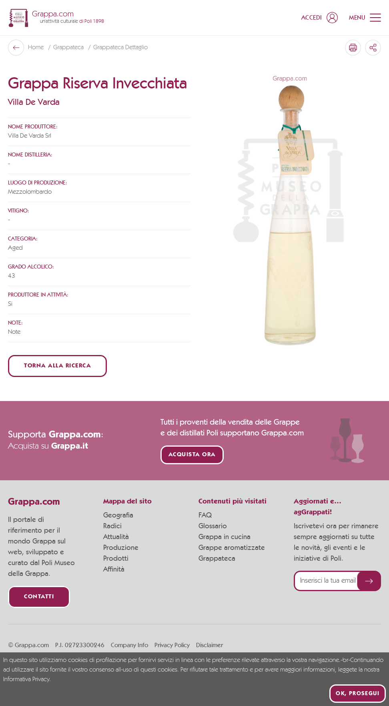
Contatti (39, 597)
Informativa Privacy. (27, 679)
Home (36, 47)
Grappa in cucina (225, 537)
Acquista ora (192, 455)
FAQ (205, 515)
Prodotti (115, 558)
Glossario (213, 526)
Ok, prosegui (357, 693)
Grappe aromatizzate (232, 548)
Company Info (129, 645)
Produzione (120, 548)
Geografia (118, 515)
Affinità (113, 569)
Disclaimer (209, 645)
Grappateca (69, 47)
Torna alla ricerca (57, 366)
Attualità (116, 537)
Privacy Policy (172, 645)
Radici (112, 526)
